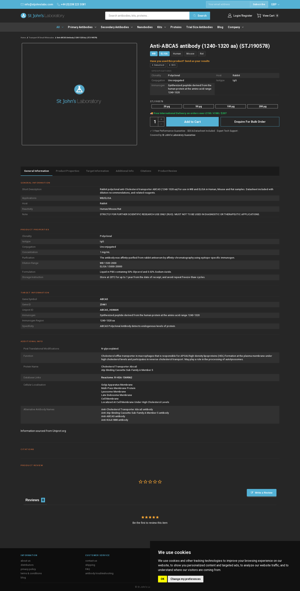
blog (23, 577)
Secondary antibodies (117, 27)
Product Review (167, 170)
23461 (103, 304)
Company (236, 27)
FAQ (87, 569)
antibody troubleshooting (99, 573)
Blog (220, 27)
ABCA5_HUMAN (109, 309)
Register (247, 15)
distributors (27, 564)
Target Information (97, 170)
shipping (90, 564)
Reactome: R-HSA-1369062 (116, 377)
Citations (145, 170)
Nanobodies (145, 27)
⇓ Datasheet (158, 65)
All (59, 27)
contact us (91, 560)
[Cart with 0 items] (268, 15)
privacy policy (28, 569)
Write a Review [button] (263, 492)
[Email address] (228, 4)
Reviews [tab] (32, 500)
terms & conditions (31, 573)
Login (236, 15)
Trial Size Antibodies (199, 27)
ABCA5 (104, 299)
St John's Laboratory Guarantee (178, 135)
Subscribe (259, 4)
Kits (161, 27)
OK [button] (162, 578)
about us (25, 560)
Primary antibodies (82, 27)
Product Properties (67, 170)
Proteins (176, 27)
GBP (275, 4)
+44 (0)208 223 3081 (71, 4)
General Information (36, 170)
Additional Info (125, 170)
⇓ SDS (172, 65)
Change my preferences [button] (185, 578)
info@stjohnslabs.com (37, 4)
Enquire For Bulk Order (250, 121)
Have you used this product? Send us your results (180, 61)
